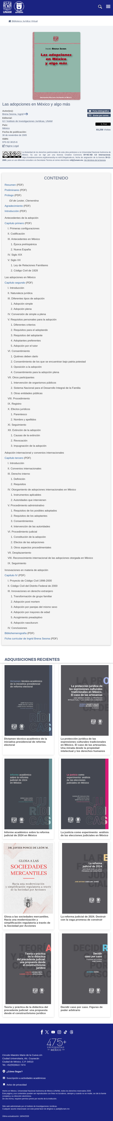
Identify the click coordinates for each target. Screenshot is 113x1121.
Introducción (12, 211)
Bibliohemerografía (16, 633)
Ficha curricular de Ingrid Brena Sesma (27, 638)
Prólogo (9, 195)
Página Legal (10, 146)
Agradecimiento (14, 205)
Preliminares (12, 190)
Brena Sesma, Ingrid (12, 114)
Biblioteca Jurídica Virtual (23, 21)
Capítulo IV (11, 575)
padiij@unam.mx (63, 1109)
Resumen (10, 184)
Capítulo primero (14, 223)
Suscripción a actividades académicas (24, 1078)
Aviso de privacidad (15, 1084)
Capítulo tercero (14, 458)
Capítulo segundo (15, 282)
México (6, 128)
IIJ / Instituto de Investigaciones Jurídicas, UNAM (27, 121)
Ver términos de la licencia (95, 160)
